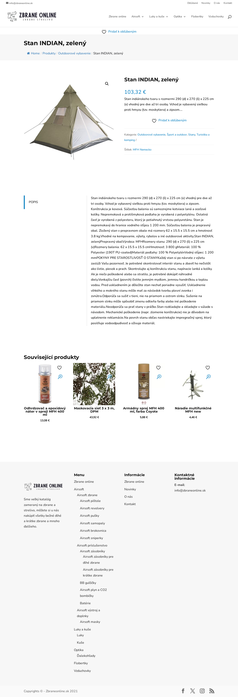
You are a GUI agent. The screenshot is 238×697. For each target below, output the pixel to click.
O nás (217, 3)
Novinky (205, 3)
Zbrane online (117, 16)
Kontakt (228, 3)
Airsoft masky (90, 622)
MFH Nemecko (142, 150)
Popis (33, 202)
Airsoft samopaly (92, 523)
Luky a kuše (156, 16)
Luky (80, 635)
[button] (107, 83)
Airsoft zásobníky (92, 551)
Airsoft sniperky (91, 538)
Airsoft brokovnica (93, 530)
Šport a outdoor (177, 135)
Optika (178, 16)
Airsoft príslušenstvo (92, 545)
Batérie (85, 603)
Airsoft (135, 16)
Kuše (80, 642)
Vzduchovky (216, 16)
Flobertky (197, 16)
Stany (191, 135)
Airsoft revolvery (92, 508)
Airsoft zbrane (87, 495)
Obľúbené (192, 3)
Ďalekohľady (86, 656)
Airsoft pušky (89, 516)
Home (33, 53)
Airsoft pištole (90, 501)
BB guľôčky (88, 583)
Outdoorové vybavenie (151, 135)
